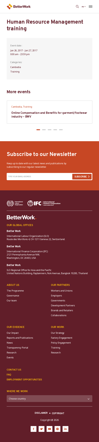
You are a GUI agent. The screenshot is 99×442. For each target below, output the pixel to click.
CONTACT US (14, 369)
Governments (58, 300)
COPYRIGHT (58, 413)
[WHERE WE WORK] (49, 398)
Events (10, 357)
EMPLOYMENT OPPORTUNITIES (24, 379)
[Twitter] (41, 429)
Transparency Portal (17, 347)
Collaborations (58, 315)
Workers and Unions (61, 290)
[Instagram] (57, 429)
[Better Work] (22, 217)
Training (55, 347)
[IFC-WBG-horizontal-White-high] (43, 203)
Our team (12, 300)
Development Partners (63, 305)
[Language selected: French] (84, 6)
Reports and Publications (20, 337)
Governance (13, 295)
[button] (38, 129)
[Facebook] (33, 429)
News (10, 342)
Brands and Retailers (62, 310)
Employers (56, 295)
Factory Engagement (61, 337)
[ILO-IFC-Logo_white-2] (15, 203)
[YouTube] (49, 429)
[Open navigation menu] (90, 6)
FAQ (9, 374)
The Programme (15, 290)
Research (11, 352)
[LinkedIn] (65, 429)
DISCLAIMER (41, 413)
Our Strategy (57, 332)
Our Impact (13, 332)
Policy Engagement (61, 342)
